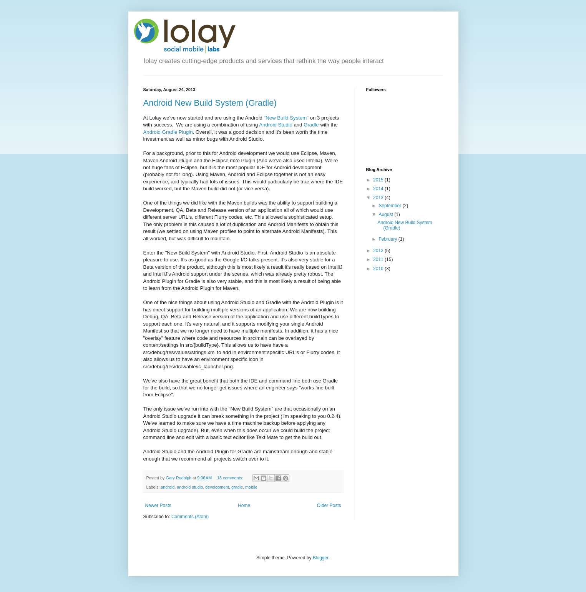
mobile (251, 487)
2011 (379, 259)
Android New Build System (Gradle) (210, 103)
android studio (190, 487)
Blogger (321, 557)
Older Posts (329, 505)
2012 (379, 250)
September (390, 205)
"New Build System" (286, 118)
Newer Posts (158, 505)
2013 (379, 197)
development (217, 487)
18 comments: (230, 478)
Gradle (311, 125)
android (167, 487)
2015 (379, 180)
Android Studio (275, 125)
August (386, 214)
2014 (379, 188)
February (388, 239)
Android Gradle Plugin (168, 132)
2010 (379, 268)
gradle (237, 487)
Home (244, 505)
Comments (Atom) (190, 516)
